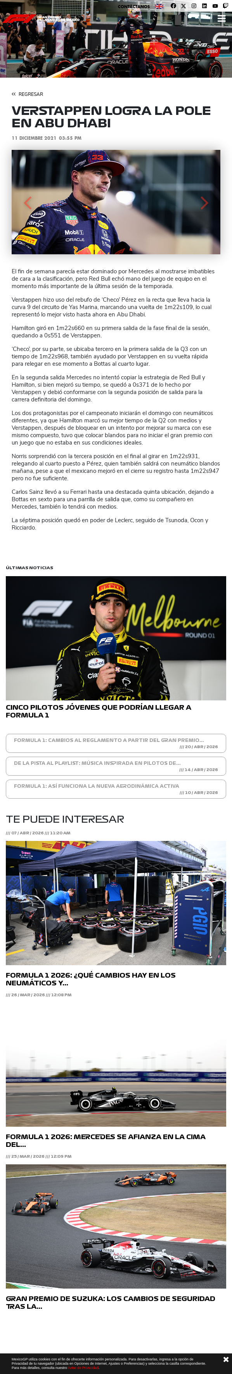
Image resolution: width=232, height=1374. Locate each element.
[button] (27, 202)
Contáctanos (134, 6)
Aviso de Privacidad (83, 1368)
